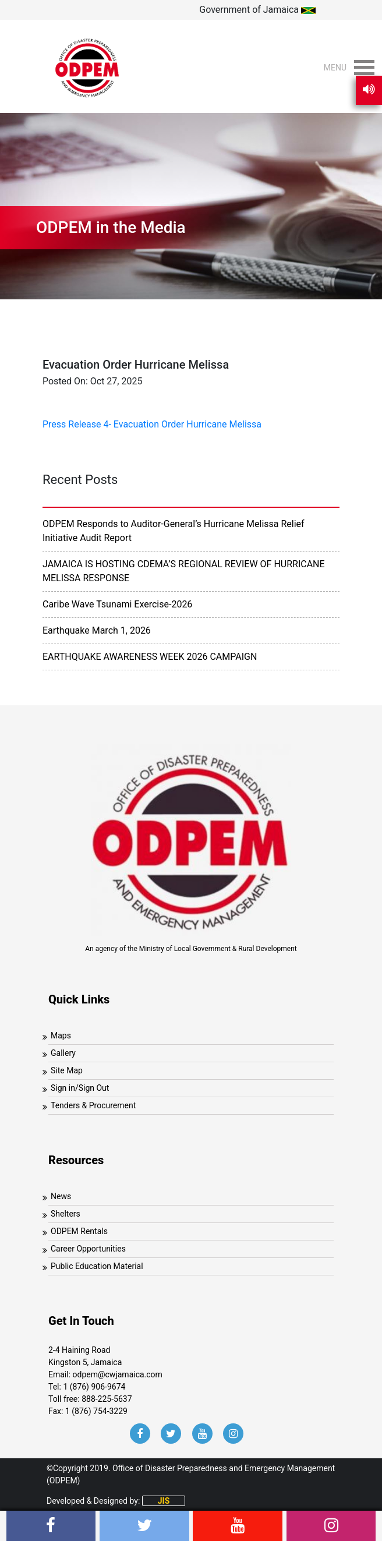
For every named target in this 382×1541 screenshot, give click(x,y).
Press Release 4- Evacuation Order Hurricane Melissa (152, 424)
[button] (335, 67)
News (61, 1196)
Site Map (67, 1070)
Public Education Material (97, 1266)
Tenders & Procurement (93, 1105)
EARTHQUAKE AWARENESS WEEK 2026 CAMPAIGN (150, 656)
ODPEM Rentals (79, 1231)
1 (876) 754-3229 (96, 1411)
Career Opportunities (88, 1248)
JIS (164, 1500)
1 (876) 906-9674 (94, 1386)
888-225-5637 (107, 1399)
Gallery (63, 1053)
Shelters (65, 1213)
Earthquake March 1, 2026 (97, 630)
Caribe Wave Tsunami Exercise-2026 (117, 604)
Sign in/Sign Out (80, 1088)
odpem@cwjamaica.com (117, 1374)
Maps (61, 1035)
